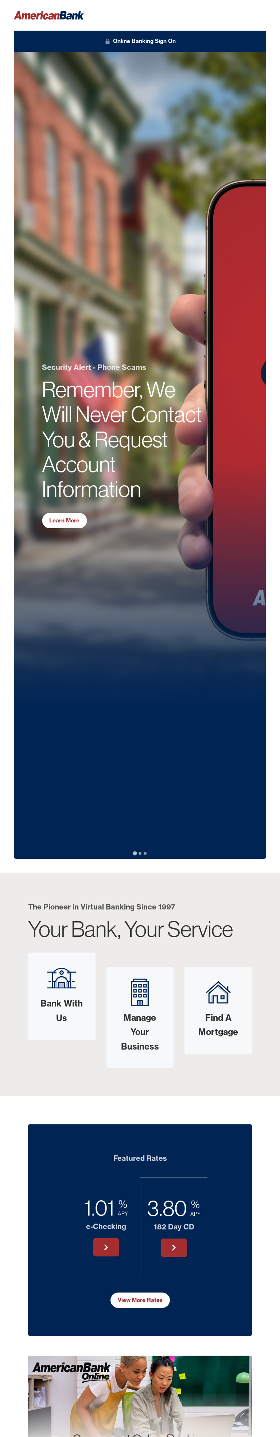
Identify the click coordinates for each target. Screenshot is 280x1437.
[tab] (135, 853)
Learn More (64, 520)
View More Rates (140, 1300)
